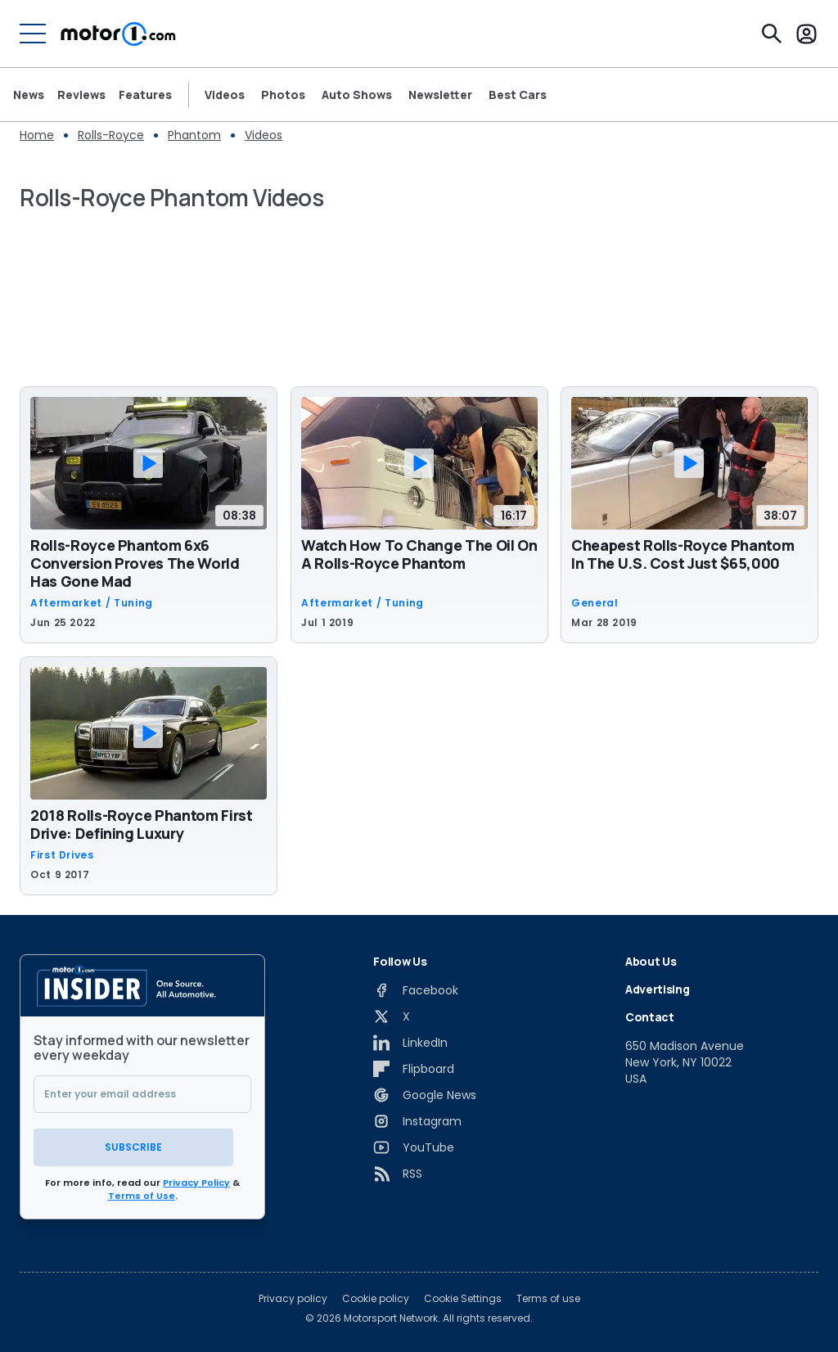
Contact (649, 1017)
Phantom (194, 135)
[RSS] (397, 1173)
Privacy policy (293, 1296)
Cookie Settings (463, 1296)
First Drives (62, 855)
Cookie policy (375, 1296)
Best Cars (518, 95)
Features (145, 95)
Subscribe (142, 1144)
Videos (225, 95)
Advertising (657, 989)
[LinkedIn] (410, 1042)
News (28, 95)
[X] (391, 1016)
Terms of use (548, 1296)
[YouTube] (413, 1147)
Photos (283, 95)
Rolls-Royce (111, 135)
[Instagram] (417, 1121)
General (594, 603)
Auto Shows (357, 95)
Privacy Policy (196, 1180)
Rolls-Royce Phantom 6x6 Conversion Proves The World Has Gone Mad (135, 563)
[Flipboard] (413, 1069)
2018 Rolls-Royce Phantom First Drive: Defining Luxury (141, 824)
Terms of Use (141, 1193)
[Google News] (424, 1095)
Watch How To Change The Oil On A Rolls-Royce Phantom (419, 554)
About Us (650, 961)
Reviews (81, 95)
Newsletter (440, 95)
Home (37, 135)
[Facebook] (415, 990)
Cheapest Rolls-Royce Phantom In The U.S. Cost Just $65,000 (682, 554)
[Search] (772, 33)
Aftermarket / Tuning (91, 603)
